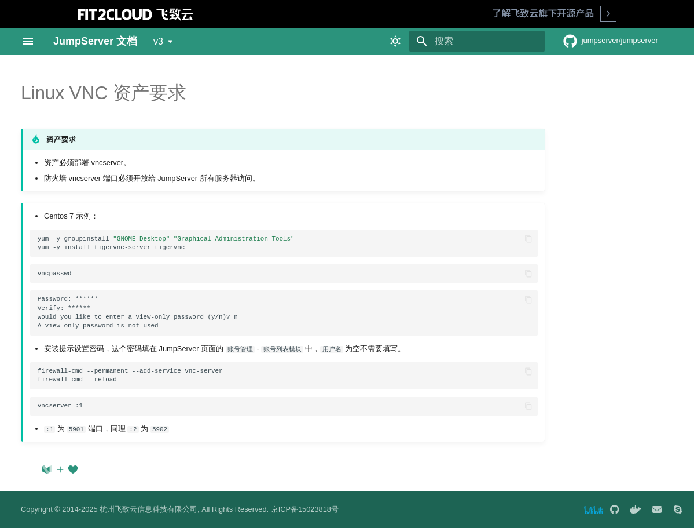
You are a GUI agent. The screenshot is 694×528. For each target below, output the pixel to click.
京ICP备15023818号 (305, 509)
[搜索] (477, 41)
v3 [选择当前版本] (158, 41)
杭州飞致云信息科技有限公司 (148, 509)
